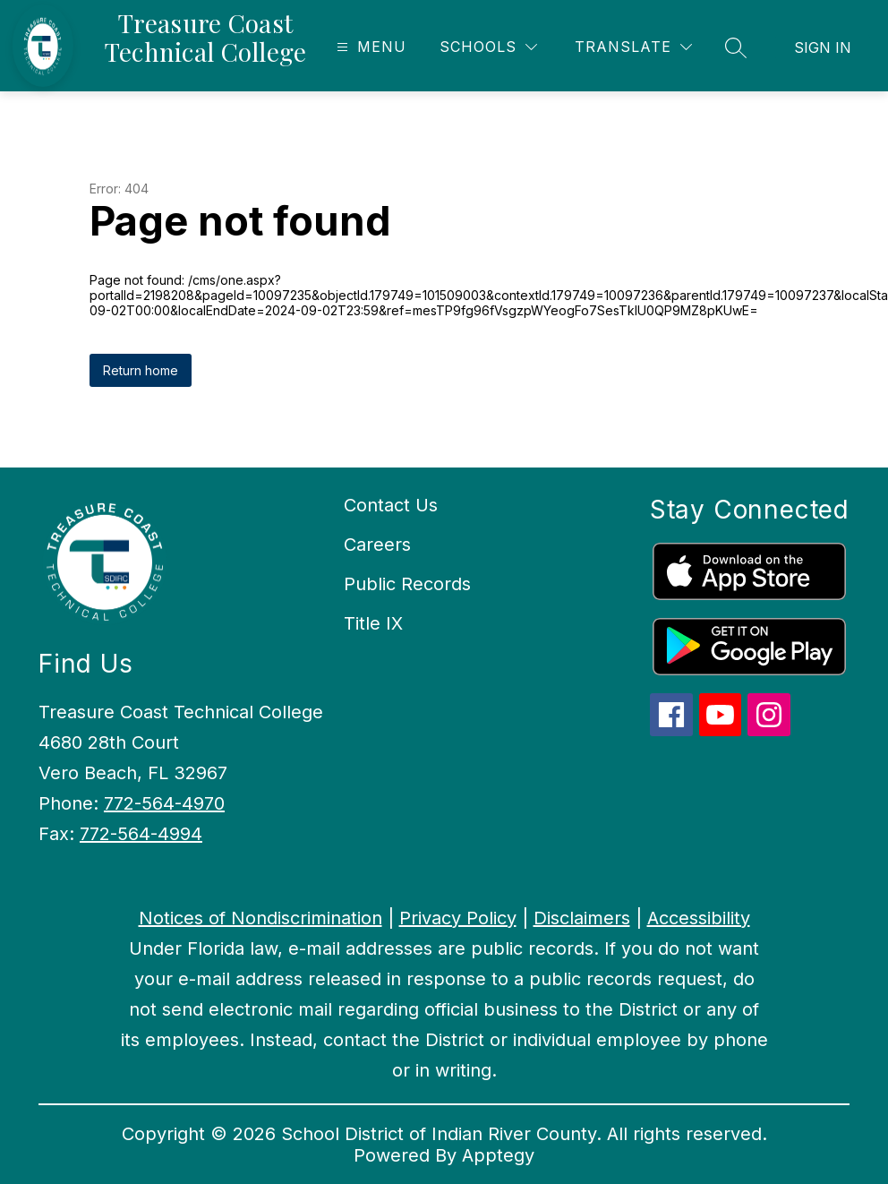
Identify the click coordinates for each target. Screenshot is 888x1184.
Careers (377, 544)
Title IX (373, 623)
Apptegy (498, 1155)
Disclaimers (582, 918)
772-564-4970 (164, 803)
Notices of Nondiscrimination (260, 918)
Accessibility (698, 918)
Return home (140, 370)
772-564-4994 (141, 834)
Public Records (407, 584)
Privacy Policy (458, 918)
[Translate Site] (633, 47)
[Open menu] (369, 47)
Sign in (822, 47)
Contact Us (391, 505)
